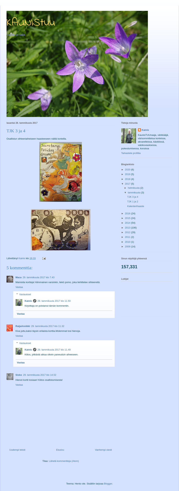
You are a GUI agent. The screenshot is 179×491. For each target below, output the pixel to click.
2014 (128, 222)
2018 (128, 179)
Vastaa (19, 287)
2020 (128, 169)
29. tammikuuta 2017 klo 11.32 (47, 326)
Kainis (28, 300)
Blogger (108, 483)
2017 (128, 183)
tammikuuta (134, 192)
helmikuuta (134, 187)
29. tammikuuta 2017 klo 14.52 (39, 374)
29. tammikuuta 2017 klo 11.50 (54, 300)
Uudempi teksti (17, 449)
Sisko (18, 374)
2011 (128, 237)
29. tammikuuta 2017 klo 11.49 (54, 349)
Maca (18, 277)
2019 (128, 174)
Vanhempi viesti (103, 449)
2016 (128, 213)
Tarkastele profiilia (131, 153)
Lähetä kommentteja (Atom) (64, 461)
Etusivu (60, 449)
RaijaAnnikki (22, 326)
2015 (128, 218)
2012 (128, 232)
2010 (128, 241)
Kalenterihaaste (135, 206)
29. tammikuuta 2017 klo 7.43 (39, 277)
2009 (128, 246)
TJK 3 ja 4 (132, 196)
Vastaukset (25, 294)
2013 (128, 227)
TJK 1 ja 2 (132, 201)
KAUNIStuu (31, 23)
